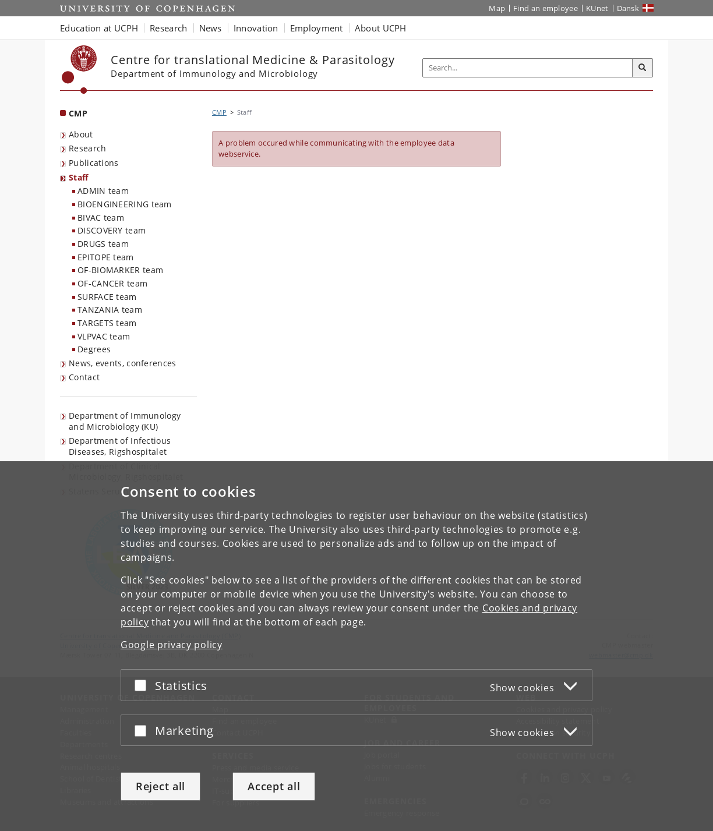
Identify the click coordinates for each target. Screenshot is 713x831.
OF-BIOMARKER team (120, 269)
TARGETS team (107, 322)
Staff (79, 177)
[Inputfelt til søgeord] (527, 67)
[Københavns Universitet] (79, 69)
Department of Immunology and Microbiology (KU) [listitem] (125, 421)
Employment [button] (316, 28)
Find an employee (545, 8)
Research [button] (168, 28)
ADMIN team (103, 190)
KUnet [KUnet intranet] (597, 8)
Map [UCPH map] (497, 8)
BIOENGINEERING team (124, 204)
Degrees (94, 349)
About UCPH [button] (381, 28)
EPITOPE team (105, 257)
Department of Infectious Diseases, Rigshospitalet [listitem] (120, 446)
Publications (94, 162)
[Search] (642, 68)
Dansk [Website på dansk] (628, 8)
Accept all (274, 786)
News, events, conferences (123, 363)
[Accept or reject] (143, 685)
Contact (84, 377)
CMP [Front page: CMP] (78, 113)
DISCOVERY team (111, 230)
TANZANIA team (109, 309)
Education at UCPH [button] (99, 28)
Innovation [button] (256, 28)
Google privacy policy (172, 644)
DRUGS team (103, 243)
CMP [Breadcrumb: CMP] (219, 112)
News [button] (210, 28)
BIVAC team (100, 217)
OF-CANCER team (112, 283)
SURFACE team (107, 296)
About (81, 134)
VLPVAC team (103, 336)
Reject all (160, 786)
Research (87, 148)
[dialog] (356, 646)
